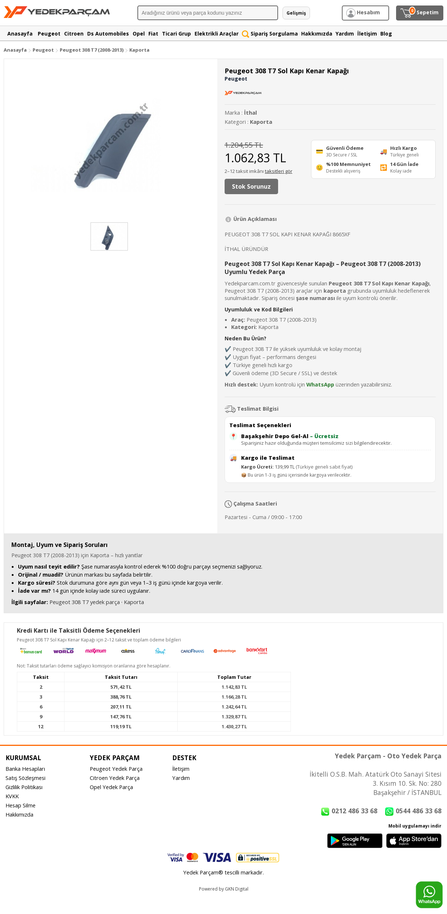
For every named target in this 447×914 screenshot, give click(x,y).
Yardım (181, 777)
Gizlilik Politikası (24, 787)
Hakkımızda (19, 814)
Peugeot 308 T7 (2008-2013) (92, 50)
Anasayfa (15, 50)
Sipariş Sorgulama (270, 33)
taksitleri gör (278, 171)
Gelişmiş (296, 13)
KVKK (12, 796)
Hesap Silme (20, 805)
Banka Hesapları (25, 768)
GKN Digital (236, 889)
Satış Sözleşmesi (25, 777)
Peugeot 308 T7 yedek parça (84, 602)
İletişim (180, 768)
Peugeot (43, 50)
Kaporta (139, 50)
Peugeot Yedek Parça (116, 768)
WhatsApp (320, 384)
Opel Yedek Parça (111, 787)
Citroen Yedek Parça (115, 777)
